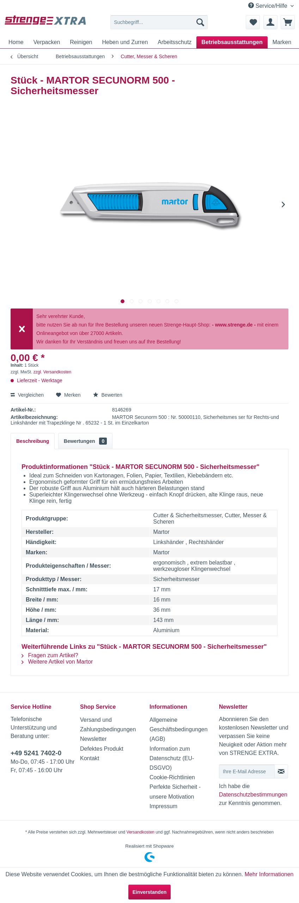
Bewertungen (85, 441)
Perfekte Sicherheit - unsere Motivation (175, 791)
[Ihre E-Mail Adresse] (247, 771)
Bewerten (107, 395)
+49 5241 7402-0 (36, 753)
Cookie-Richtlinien (172, 777)
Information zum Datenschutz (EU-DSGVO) (172, 758)
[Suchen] (200, 22)
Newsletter (93, 739)
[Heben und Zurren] (125, 42)
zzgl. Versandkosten (52, 372)
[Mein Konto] (270, 22)
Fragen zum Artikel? (50, 655)
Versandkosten (140, 832)
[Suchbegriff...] (159, 22)
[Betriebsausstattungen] (231, 42)
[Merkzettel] (253, 22)
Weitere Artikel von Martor (57, 662)
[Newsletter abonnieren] (281, 771)
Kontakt (89, 758)
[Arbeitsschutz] (174, 42)
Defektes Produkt (101, 749)
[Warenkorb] (288, 22)
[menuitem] (159, 22)
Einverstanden (149, 892)
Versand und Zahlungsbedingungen (108, 724)
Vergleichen (27, 395)
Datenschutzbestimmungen (253, 795)
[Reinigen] (81, 42)
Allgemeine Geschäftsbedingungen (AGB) (179, 729)
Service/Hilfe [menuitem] (268, 5)
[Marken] (282, 42)
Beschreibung (32, 441)
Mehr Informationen (269, 874)
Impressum (163, 806)
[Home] (16, 42)
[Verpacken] (47, 42)
